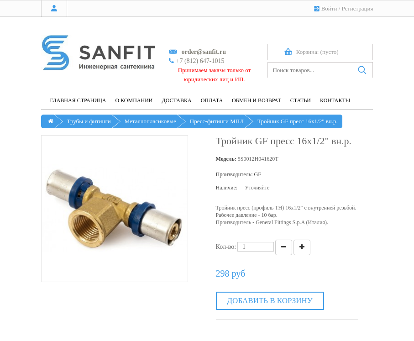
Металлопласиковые (150, 121)
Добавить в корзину (270, 300)
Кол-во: (226, 246)
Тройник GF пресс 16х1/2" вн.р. (297, 121)
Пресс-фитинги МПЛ (217, 121)
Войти (329, 8)
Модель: (226, 159)
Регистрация (357, 8)
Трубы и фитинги (89, 121)
